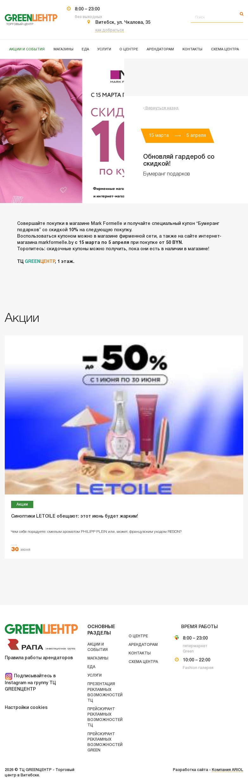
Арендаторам (143, 645)
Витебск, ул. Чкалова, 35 (122, 23)
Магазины (97, 658)
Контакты (140, 653)
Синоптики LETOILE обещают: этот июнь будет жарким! (74, 516)
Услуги (94, 675)
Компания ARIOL (227, 770)
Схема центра (143, 662)
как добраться (109, 30)
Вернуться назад (161, 108)
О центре (138, 636)
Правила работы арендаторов (39, 658)
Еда (91, 667)
